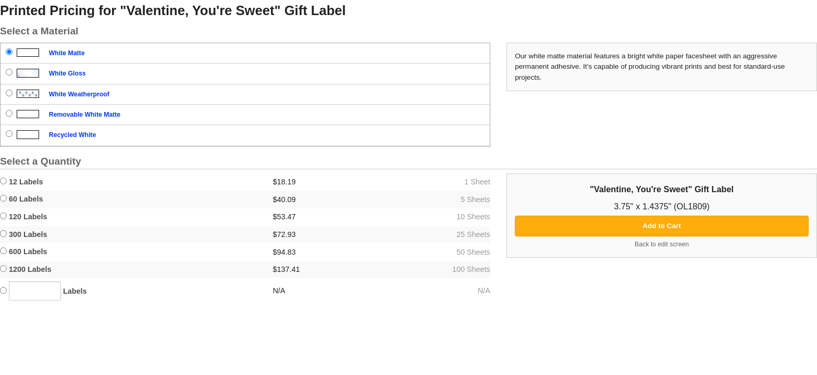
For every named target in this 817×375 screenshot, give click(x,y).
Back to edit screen (662, 244)
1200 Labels (26, 269)
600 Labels (23, 251)
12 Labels (21, 182)
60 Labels (21, 199)
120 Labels (23, 217)
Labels (43, 291)
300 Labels (23, 234)
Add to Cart (661, 226)
